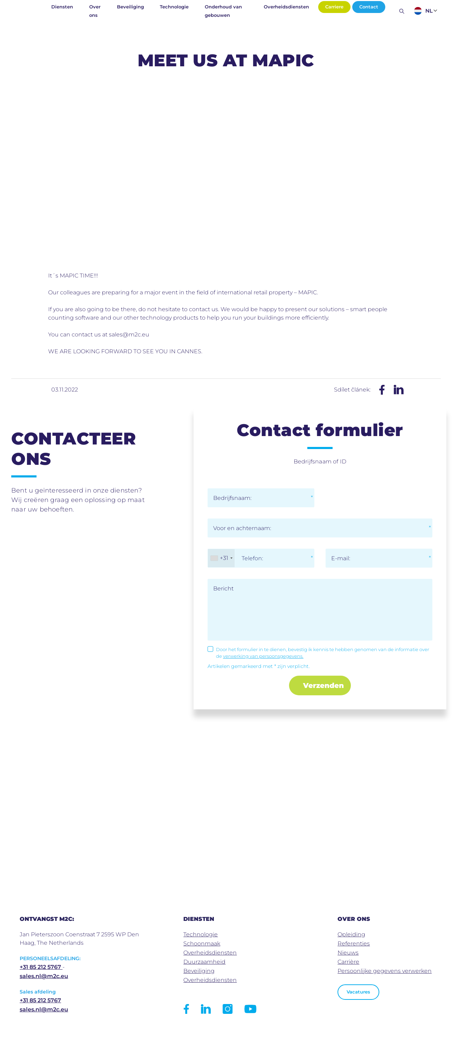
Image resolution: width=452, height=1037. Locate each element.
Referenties (354, 943)
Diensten (62, 6)
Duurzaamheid (204, 961)
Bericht (223, 588)
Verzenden (323, 685)
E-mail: (340, 558)
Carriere (334, 6)
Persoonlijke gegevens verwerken (385, 971)
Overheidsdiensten (286, 6)
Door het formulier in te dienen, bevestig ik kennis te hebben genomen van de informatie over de (322, 653)
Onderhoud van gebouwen (223, 11)
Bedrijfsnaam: (232, 498)
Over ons (94, 11)
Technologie (174, 6)
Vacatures (358, 992)
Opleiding (351, 934)
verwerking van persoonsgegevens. (263, 656)
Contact (368, 6)
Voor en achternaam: (242, 528)
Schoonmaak (201, 943)
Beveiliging (130, 6)
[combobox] (221, 558)
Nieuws (348, 952)
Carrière (348, 961)
